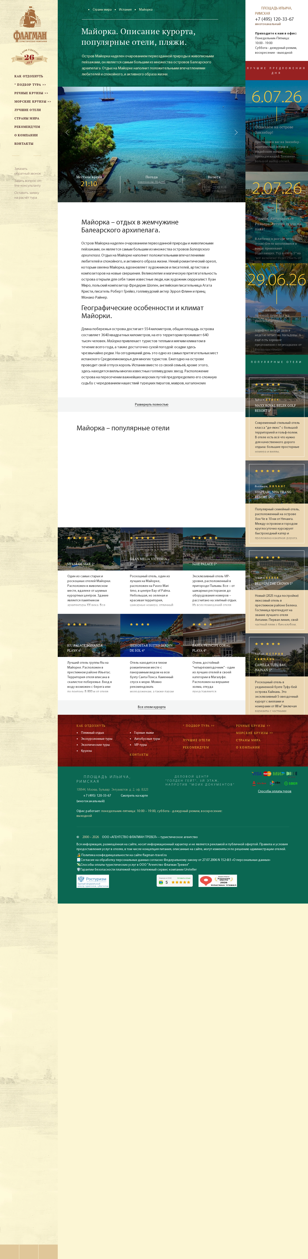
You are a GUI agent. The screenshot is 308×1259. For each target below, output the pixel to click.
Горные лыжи (144, 733)
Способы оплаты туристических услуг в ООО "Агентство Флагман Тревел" (135, 865)
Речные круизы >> (253, 726)
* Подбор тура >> (199, 726)
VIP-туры (140, 745)
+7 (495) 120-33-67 (274, 19)
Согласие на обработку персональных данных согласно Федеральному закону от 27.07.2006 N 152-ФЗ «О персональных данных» (175, 860)
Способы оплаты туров (274, 791)
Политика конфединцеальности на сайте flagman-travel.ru (124, 855)
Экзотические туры (95, 745)
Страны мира (102, 10)
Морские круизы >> (254, 733)
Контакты (139, 754)
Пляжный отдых (92, 733)
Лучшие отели (196, 740)
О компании (248, 747)
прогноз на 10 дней (152, 182)
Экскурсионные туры (96, 739)
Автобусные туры (147, 739)
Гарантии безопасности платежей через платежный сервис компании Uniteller (139, 870)
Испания (125, 10)
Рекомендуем (196, 747)
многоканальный (268, 24)
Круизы (86, 751)
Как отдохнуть (91, 726)
